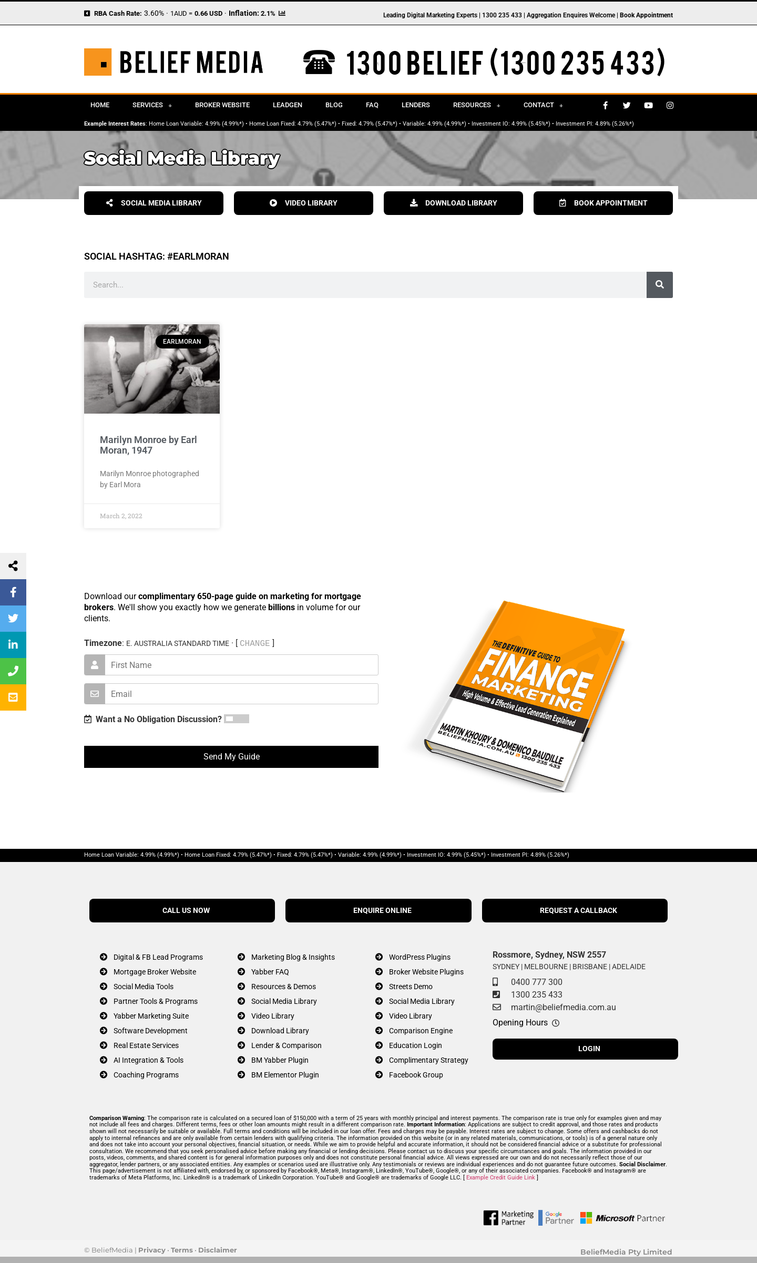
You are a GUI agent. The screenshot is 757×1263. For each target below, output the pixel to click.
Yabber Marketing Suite (151, 1016)
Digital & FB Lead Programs (158, 957)
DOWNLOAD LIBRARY (453, 203)
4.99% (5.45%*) (531, 123)
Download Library (280, 1030)
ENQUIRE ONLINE (382, 910)
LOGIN (589, 1048)
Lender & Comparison (286, 1045)
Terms (182, 1250)
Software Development (151, 1030)
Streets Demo (411, 986)
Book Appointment (646, 15)
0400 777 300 (536, 982)
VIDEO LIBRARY (303, 203)
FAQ (372, 105)
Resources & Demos (283, 986)
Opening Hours (520, 1023)
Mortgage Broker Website (155, 972)
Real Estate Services (146, 1045)
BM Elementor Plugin (285, 1075)
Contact (543, 105)
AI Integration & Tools (148, 1060)
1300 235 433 (536, 995)
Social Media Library (284, 1001)
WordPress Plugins (420, 957)
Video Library (272, 1016)
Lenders (416, 105)
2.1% (268, 13)
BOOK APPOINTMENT (603, 203)
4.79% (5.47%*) (317, 123)
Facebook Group (416, 1075)
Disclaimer (217, 1250)
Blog (334, 105)
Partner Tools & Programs (156, 1001)
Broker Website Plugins (426, 972)
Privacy (152, 1250)
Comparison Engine (421, 1030)
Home (99, 105)
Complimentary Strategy (428, 1060)
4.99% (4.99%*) (224, 123)
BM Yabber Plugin (280, 1060)
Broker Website (222, 105)
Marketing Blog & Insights (293, 957)
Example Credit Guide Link (500, 1177)
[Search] (660, 285)
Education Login (415, 1045)
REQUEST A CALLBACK (578, 910)
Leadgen (287, 105)
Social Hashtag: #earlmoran (156, 256)
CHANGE (255, 643)
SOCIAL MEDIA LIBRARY (154, 203)
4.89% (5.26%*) (614, 123)
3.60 (151, 13)
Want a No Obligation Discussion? (153, 719)
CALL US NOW (186, 910)
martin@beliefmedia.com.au (563, 1007)
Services (152, 105)
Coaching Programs (146, 1075)
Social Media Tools (143, 986)
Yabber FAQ (270, 972)
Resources (476, 105)
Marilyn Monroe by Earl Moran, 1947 (148, 445)
